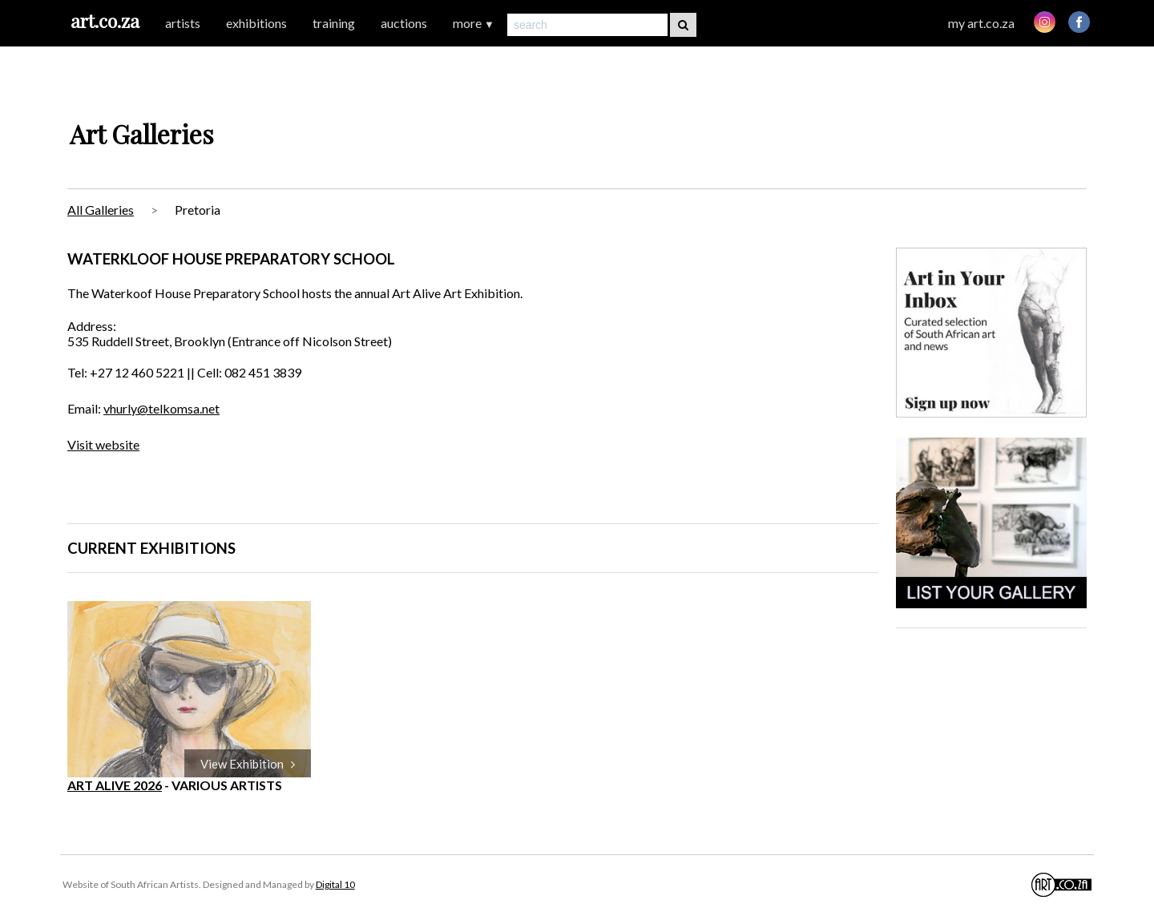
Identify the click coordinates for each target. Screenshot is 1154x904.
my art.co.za (981, 22)
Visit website (103, 444)
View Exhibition (247, 764)
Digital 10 (335, 884)
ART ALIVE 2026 (114, 785)
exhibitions (256, 22)
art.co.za (105, 20)
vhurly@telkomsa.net (161, 408)
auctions (404, 22)
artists (182, 22)
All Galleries (100, 209)
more (473, 22)
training (334, 22)
